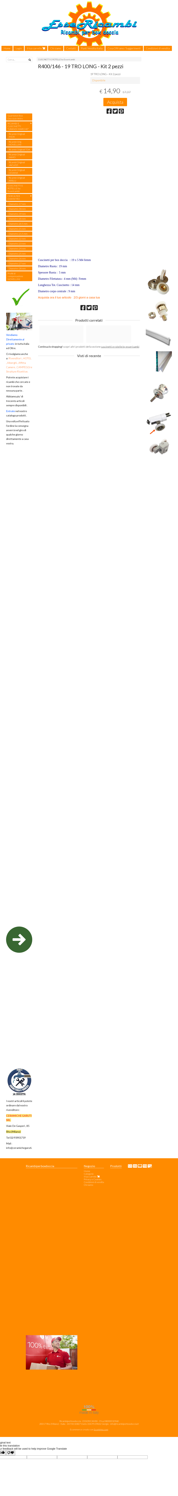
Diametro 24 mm (17, 248)
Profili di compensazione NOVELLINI (15, 276)
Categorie (89, 1173)
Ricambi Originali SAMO (17, 156)
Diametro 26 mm (17, 258)
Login (19, 48)
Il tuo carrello (36, 48)
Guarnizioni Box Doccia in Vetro (15, 117)
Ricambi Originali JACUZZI (17, 163)
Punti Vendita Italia (92, 48)
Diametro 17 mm (17, 203)
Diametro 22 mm (17, 238)
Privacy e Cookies (92, 1179)
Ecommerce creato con (89, 1429)
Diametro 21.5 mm (18, 233)
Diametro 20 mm (17, 218)
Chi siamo (55, 48)
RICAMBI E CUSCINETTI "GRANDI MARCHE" (18, 126)
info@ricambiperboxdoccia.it (124, 1423)
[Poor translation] (10, 1452)
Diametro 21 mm (17, 228)
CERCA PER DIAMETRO (14, 197)
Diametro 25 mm (17, 253)
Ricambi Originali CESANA (17, 171)
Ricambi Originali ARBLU (17, 179)
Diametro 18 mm (17, 208)
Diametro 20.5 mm (18, 223)
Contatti (71, 48)
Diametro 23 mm (17, 243)
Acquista (115, 102)
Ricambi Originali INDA (17, 135)
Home (7, 48)
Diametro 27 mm (17, 263)
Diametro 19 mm (17, 213)
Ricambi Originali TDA (19, 149)
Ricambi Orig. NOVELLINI (15, 143)
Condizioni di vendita (158, 48)
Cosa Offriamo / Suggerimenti (124, 48)
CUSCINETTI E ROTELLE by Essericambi (56, 59)
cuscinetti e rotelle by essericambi (120, 346)
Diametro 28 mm (17, 268)
